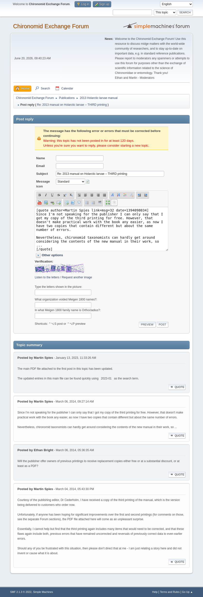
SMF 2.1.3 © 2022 (21, 591)
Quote (177, 387)
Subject (42, 174)
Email (40, 166)
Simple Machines (43, 591)
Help (155, 591)
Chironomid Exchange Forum (51, 26)
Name (40, 158)
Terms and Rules (170, 591)
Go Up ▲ (187, 591)
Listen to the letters (47, 277)
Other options (52, 255)
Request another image (77, 277)
